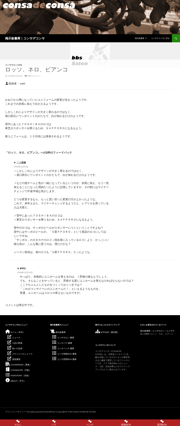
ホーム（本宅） (15, 332)
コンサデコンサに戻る (160, 38)
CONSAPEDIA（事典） (18, 364)
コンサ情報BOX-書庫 (64, 354)
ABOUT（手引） (15, 381)
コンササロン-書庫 (63, 337)
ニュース (13, 337)
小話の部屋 (14, 343)
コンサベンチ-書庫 (63, 348)
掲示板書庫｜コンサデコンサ (25, 38)
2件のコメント (34, 76)
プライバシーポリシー (15, 411)
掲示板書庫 (139, 38)
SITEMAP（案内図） (107, 332)
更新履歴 (13, 359)
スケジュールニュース (20, 354)
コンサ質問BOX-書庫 (64, 359)
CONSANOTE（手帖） (18, 370)
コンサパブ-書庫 (62, 343)
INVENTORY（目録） (17, 375)
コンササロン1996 (13, 65)
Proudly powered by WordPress (41, 411)
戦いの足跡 (14, 348)
